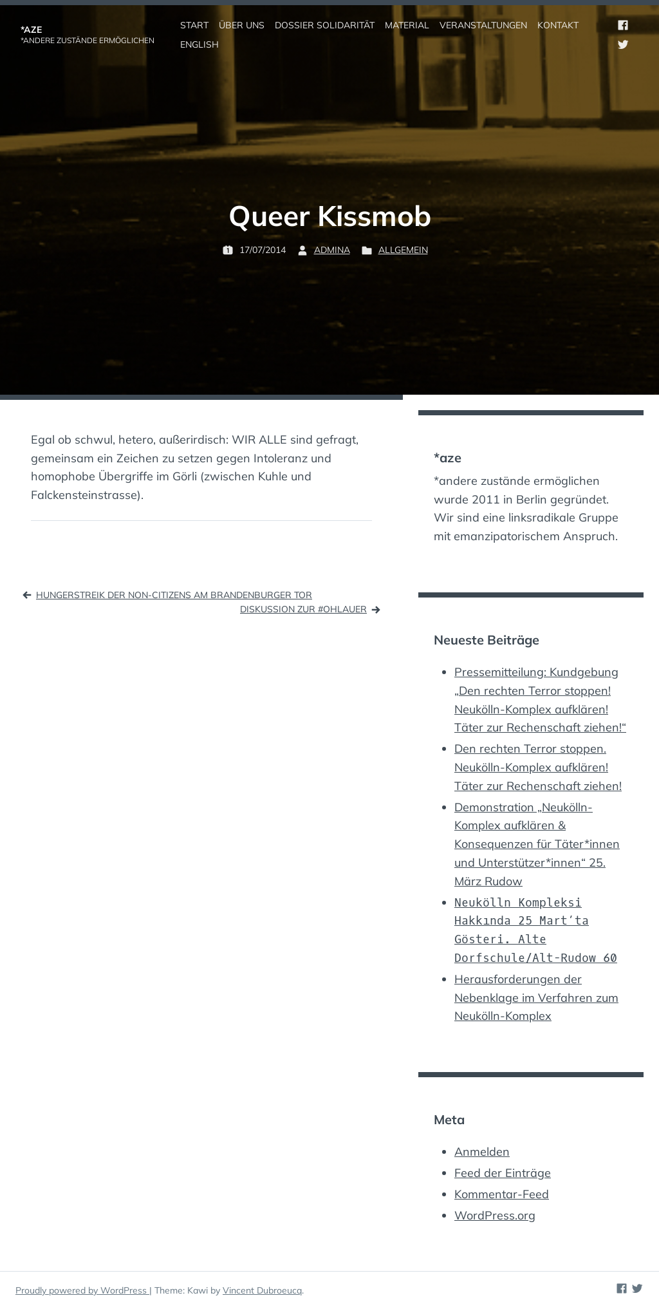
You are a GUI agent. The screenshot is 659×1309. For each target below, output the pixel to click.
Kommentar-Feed (501, 1194)
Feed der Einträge (502, 1172)
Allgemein (403, 250)
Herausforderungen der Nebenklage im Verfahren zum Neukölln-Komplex (536, 998)
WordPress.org (494, 1215)
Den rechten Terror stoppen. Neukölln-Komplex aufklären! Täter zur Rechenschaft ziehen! (538, 767)
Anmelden (482, 1151)
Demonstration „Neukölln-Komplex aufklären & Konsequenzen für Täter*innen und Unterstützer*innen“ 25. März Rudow (537, 844)
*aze (31, 29)
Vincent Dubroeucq (262, 1290)
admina (332, 250)
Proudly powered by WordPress (82, 1290)
